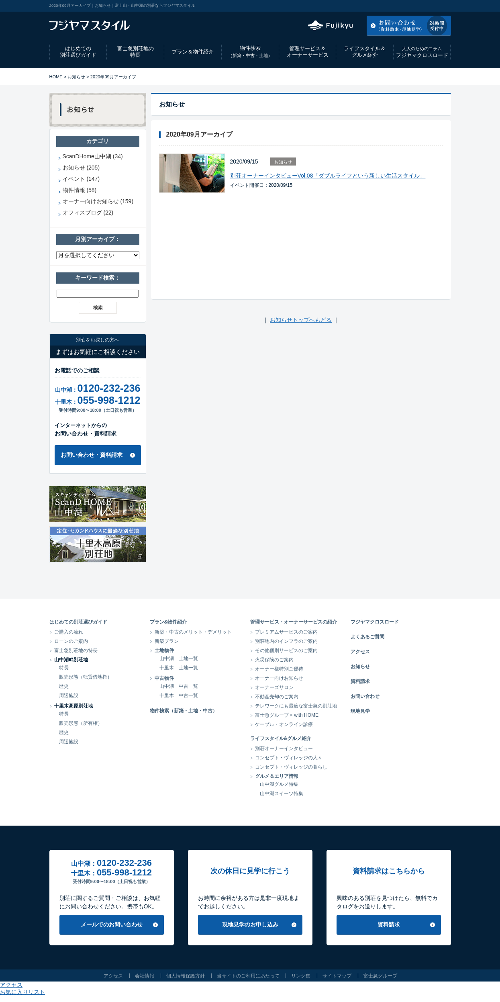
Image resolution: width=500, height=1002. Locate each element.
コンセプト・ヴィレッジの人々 (288, 758)
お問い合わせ (365, 696)
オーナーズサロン (274, 687)
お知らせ (76, 76)
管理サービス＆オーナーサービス (308, 51)
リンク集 (300, 976)
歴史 (64, 686)
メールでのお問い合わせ (112, 924)
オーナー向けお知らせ (279, 678)
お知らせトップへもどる (301, 320)
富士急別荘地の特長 (135, 51)
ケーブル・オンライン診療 (284, 724)
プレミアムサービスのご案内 (286, 632)
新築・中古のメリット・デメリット (193, 632)
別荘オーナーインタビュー (284, 748)
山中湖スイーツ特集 (281, 793)
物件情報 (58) (80, 190)
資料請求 (360, 681)
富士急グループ (380, 976)
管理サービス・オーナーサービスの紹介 (293, 622)
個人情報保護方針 (185, 976)
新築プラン (167, 641)
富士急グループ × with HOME (287, 715)
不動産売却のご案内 (276, 696)
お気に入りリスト (429, 5)
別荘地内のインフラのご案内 (286, 641)
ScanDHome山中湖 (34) (93, 156)
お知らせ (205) (81, 167)
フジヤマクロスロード (422, 52)
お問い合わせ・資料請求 (91, 455)
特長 (64, 668)
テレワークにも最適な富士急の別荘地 (296, 706)
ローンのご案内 (71, 641)
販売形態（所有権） (80, 723)
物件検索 (250, 51)
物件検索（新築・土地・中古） (183, 711)
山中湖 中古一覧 (178, 686)
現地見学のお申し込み (250, 924)
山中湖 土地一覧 (178, 658)
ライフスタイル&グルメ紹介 (281, 738)
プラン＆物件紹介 (193, 52)
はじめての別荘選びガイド (78, 51)
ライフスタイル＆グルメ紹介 (365, 51)
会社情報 (144, 976)
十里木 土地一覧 (178, 668)
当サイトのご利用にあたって (248, 976)
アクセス (386, 5)
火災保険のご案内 (274, 660)
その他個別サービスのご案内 (286, 650)
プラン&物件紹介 (168, 622)
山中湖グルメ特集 (279, 784)
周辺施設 (68, 695)
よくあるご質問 (367, 637)
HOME (56, 76)
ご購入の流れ (68, 632)
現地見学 (360, 711)
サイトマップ (336, 976)
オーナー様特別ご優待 (279, 669)
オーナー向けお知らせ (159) (98, 201)
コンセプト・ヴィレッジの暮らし (291, 767)
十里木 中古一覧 (178, 695)
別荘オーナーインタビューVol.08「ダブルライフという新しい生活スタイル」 (328, 175)
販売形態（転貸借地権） (85, 677)
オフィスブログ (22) (88, 212)
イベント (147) (81, 179)
